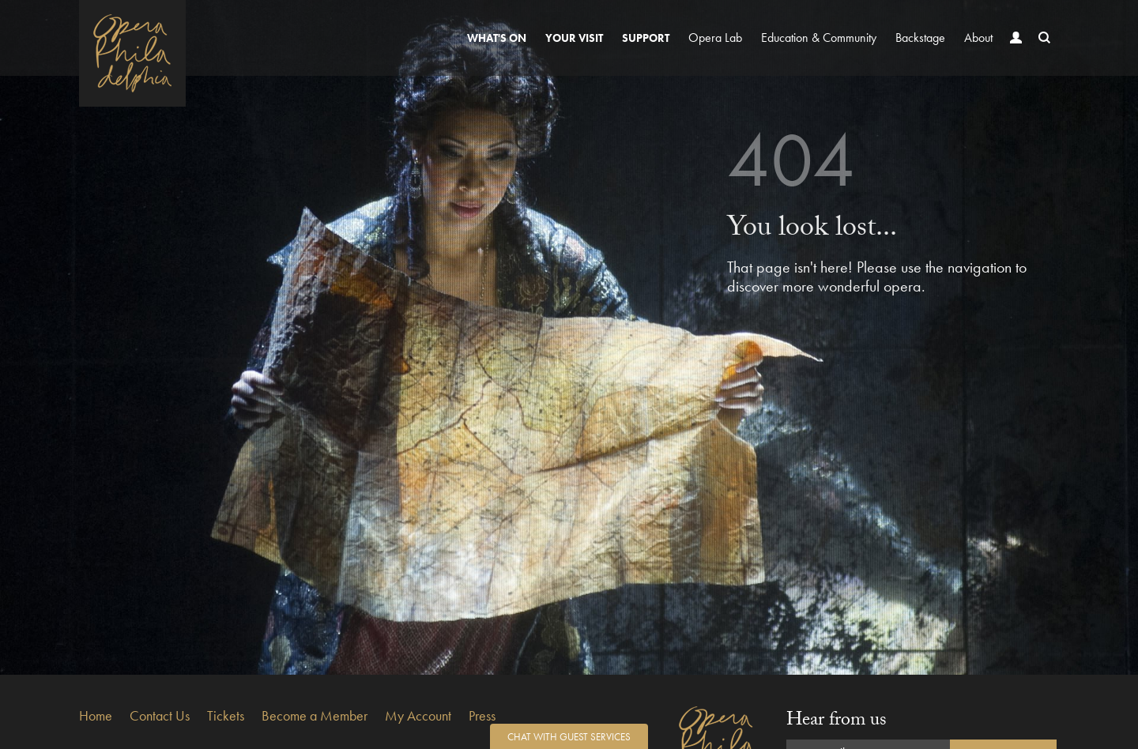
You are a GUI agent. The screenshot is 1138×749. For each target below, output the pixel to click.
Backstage (920, 37)
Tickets (225, 715)
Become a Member (314, 715)
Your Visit (574, 38)
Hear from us (836, 721)
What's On (496, 38)
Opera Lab (715, 37)
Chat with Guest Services (569, 736)
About (978, 37)
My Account (418, 715)
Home (95, 715)
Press (482, 715)
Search (1041, 52)
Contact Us (160, 715)
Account (1012, 52)
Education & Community (818, 37)
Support (645, 38)
